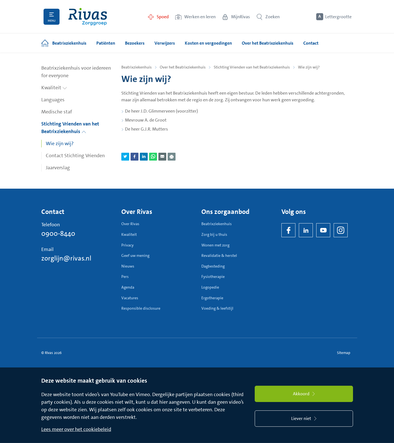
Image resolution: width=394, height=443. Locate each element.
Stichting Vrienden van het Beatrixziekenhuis (70, 127)
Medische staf (56, 111)
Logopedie (210, 287)
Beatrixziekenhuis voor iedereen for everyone (76, 72)
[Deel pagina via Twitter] (125, 157)
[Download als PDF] (172, 157)
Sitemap (343, 352)
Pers (125, 276)
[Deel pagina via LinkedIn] (144, 157)
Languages (53, 99)
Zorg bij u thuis (214, 234)
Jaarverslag (58, 167)
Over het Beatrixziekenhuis (183, 67)
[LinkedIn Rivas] (306, 230)
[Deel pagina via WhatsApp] (153, 157)
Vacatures (129, 297)
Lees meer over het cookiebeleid (76, 429)
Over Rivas (130, 223)
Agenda (127, 287)
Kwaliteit (54, 87)
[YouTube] (323, 230)
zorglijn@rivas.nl (66, 258)
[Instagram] (341, 230)
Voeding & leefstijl (217, 308)
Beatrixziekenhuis (136, 67)
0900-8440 (58, 233)
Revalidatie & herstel (219, 255)
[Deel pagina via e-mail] (162, 157)
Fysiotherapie (213, 276)
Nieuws (127, 266)
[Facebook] (288, 230)
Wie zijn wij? (60, 143)
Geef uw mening (135, 255)
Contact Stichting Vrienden (75, 155)
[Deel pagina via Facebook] (134, 157)
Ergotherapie (212, 297)
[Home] (87, 16)
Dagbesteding (213, 266)
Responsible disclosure (140, 308)
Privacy (127, 245)
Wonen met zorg (215, 245)
